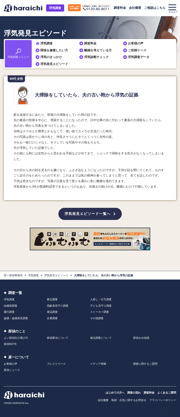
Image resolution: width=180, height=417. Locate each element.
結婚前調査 (10, 305)
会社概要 (135, 7)
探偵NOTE (10, 343)
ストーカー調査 (99, 311)
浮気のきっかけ (51, 57)
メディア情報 (98, 363)
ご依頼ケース (137, 50)
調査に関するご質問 (145, 363)
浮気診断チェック (96, 57)
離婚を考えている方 (98, 50)
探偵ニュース (12, 369)
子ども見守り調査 (101, 305)
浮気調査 (55, 8)
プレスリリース (56, 363)
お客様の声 (135, 43)
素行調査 (9, 311)
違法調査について (101, 337)
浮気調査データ (138, 57)
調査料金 (120, 7)
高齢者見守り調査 (57, 305)
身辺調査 (52, 311)
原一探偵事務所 (13, 275)
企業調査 (52, 318)
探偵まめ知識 (141, 337)
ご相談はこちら (155, 7)
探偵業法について (57, 337)
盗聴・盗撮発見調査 (16, 318)
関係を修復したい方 (54, 50)
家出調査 (52, 299)
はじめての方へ (115, 392)
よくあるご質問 (166, 392)
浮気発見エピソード (54, 64)
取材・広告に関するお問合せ (128, 400)
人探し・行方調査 (101, 299)
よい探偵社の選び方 (16, 337)
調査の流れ (134, 392)
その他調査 (97, 318)
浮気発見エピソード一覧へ (88, 214)
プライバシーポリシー (162, 400)
